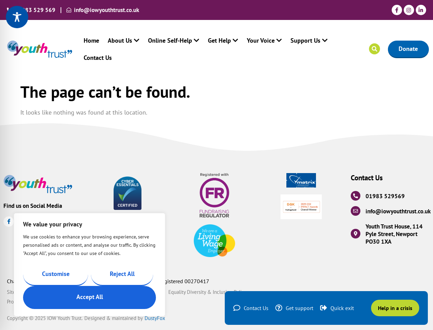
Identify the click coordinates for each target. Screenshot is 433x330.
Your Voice (264, 40)
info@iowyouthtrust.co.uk (398, 211)
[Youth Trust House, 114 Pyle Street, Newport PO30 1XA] (355, 233)
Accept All (89, 297)
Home (91, 40)
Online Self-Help (173, 40)
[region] (89, 264)
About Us (123, 40)
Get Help (223, 40)
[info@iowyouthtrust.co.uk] (355, 211)
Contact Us (98, 58)
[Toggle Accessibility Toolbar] (17, 17)
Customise (56, 274)
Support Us (309, 40)
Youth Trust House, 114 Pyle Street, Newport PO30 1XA (394, 234)
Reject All (122, 274)
